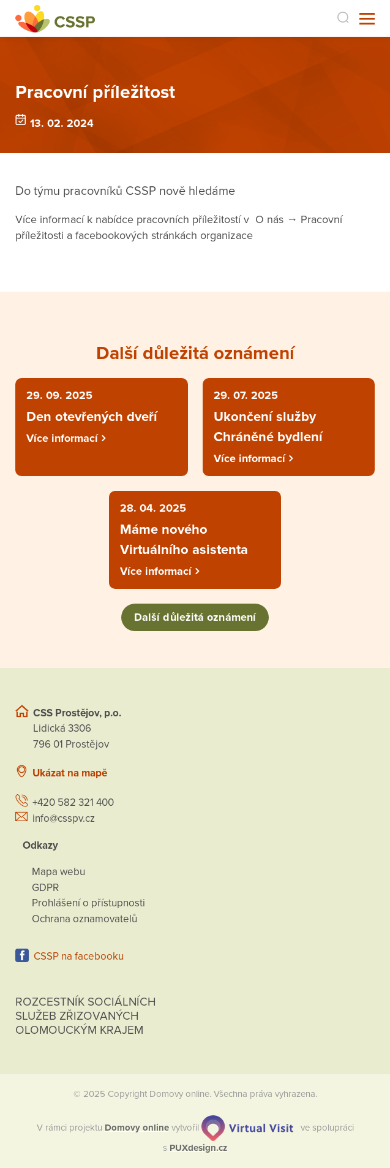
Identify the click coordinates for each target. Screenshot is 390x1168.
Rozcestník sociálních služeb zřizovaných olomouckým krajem (85, 1016)
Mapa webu (58, 871)
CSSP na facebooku (79, 956)
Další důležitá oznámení (195, 617)
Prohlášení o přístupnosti (88, 903)
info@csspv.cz (63, 818)
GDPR (45, 887)
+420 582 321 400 (73, 802)
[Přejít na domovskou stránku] (55, 18)
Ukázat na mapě (69, 773)
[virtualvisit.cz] (247, 1127)
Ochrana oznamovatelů (84, 918)
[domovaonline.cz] (137, 1127)
